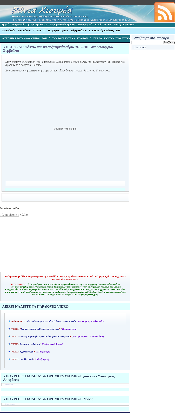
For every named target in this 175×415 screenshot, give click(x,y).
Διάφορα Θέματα (78, 30)
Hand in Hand (26, 360)
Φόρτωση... (10, 385)
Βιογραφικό (18, 24)
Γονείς (117, 24)
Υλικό (98, 24)
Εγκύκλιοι (128, 24)
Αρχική (5, 24)
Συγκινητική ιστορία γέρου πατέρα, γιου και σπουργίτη (44, 337)
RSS (118, 30)
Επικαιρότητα (23, 30)
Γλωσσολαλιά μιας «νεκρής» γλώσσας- (51, 322)
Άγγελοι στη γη (27, 352)
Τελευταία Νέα (8, 30)
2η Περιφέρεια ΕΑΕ (36, 24)
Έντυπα (107, 24)
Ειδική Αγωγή (84, 24)
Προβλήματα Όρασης (58, 30)
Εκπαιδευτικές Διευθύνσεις (101, 30)
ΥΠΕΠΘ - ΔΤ (39, 30)
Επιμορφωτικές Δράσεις (62, 24)
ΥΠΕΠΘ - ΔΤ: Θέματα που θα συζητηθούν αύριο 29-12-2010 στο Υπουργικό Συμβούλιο (58, 49)
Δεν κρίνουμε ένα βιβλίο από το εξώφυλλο (40, 330)
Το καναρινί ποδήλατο (30, 345)
